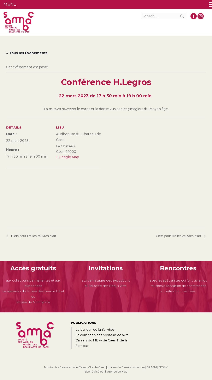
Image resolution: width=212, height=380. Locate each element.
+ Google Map (67, 157)
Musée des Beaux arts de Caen (65, 367)
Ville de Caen (97, 367)
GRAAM (152, 367)
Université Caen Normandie (126, 367)
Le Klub (123, 371)
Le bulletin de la (95, 329)
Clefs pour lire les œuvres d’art (33, 236)
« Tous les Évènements (26, 53)
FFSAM (163, 367)
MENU (10, 4)
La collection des (102, 335)
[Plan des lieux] (28, 197)
